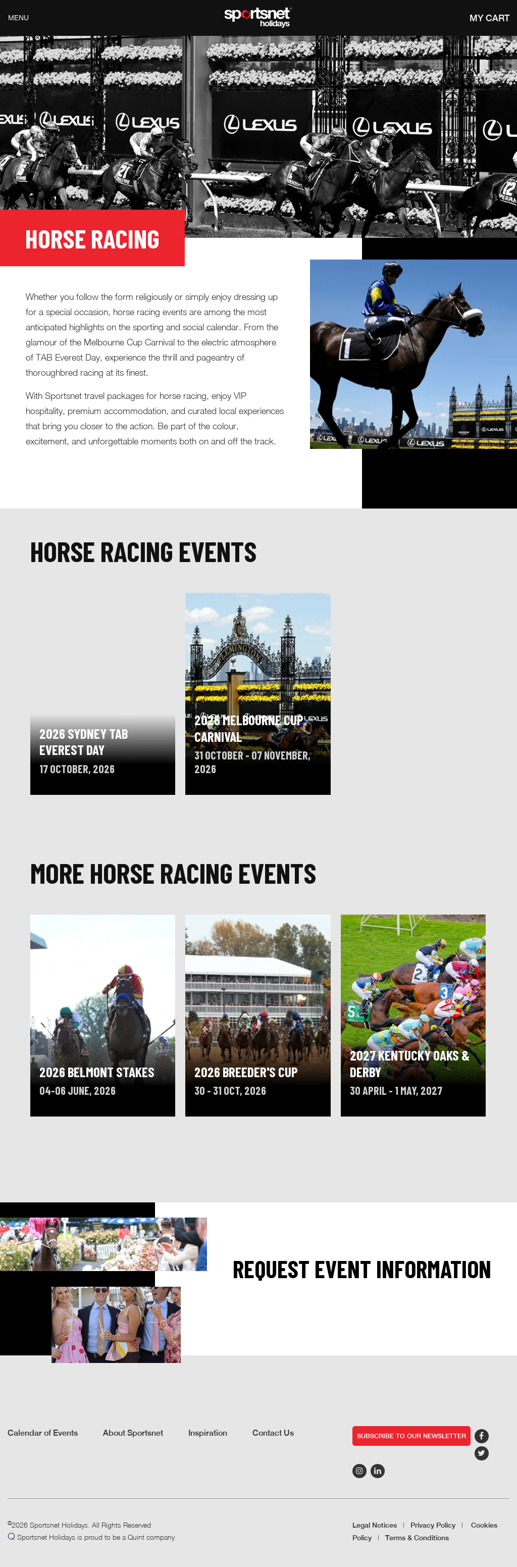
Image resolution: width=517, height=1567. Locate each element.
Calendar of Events (43, 1433)
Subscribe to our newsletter (411, 1436)
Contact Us (273, 1433)
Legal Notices (374, 1525)
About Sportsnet (133, 1433)
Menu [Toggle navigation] (18, 18)
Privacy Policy (432, 1525)
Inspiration (207, 1433)
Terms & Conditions (417, 1538)
